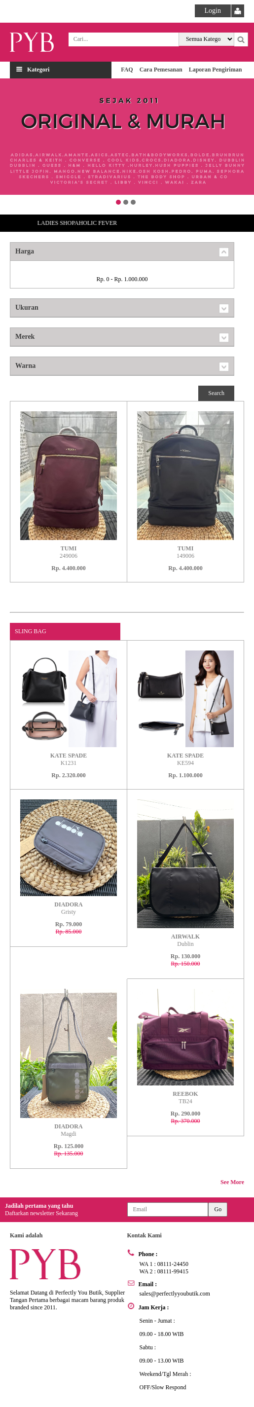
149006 (185, 552)
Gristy (68, 908)
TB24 (185, 1097)
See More (232, 1182)
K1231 (68, 759)
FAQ (127, 69)
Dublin (185, 940)
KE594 (185, 759)
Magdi (68, 1130)
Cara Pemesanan (161, 69)
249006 (68, 552)
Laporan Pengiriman (215, 69)
